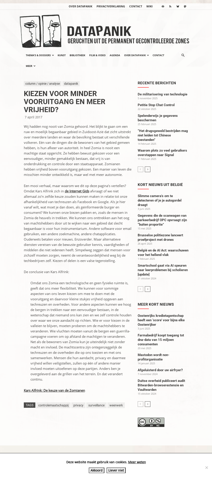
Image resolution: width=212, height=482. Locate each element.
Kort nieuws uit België (160, 184)
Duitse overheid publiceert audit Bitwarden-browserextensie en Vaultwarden (161, 385)
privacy (78, 405)
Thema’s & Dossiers (40, 55)
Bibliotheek (77, 55)
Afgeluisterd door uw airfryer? (160, 370)
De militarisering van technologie (162, 94)
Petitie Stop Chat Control (156, 105)
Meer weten (137, 462)
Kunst (62, 55)
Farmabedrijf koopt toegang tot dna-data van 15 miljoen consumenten (161, 339)
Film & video (97, 55)
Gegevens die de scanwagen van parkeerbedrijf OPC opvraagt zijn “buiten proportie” (162, 220)
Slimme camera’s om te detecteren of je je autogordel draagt (160, 200)
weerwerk (116, 405)
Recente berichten (157, 83)
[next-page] (147, 169)
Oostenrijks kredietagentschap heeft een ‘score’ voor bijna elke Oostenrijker (161, 320)
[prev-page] (140, 169)
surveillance (96, 405)
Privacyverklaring (111, 6)
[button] (183, 55)
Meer (31, 66)
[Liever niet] (206, 467)
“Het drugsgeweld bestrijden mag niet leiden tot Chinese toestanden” (163, 135)
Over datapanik (80, 6)
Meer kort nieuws (156, 304)
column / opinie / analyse (42, 83)
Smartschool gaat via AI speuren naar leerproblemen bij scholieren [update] (163, 270)
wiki (149, 6)
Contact (135, 6)
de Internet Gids (77, 191)
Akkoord (97, 470)
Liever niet (116, 470)
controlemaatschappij (53, 405)
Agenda (115, 55)
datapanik (71, 83)
